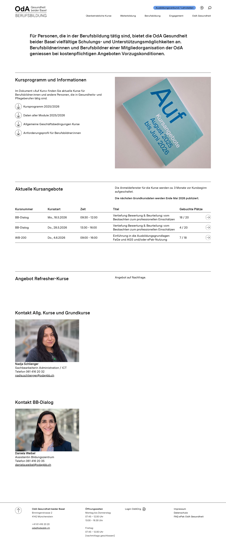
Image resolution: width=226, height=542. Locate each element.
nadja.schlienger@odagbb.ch (34, 375)
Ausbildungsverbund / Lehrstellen (174, 7)
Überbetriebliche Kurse (99, 15)
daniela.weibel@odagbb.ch (33, 464)
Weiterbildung (128, 15)
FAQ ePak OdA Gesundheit (189, 516)
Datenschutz (181, 512)
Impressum (180, 509)
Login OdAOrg (133, 509)
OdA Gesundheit (201, 15)
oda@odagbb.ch (41, 528)
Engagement (176, 15)
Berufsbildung (152, 15)
